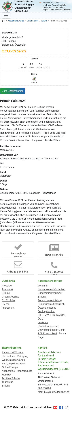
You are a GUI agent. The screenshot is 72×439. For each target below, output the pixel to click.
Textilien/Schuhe (11, 378)
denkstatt (43, 322)
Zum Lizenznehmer (12, 91)
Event (44, 20)
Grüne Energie (10, 367)
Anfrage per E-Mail (18, 271)
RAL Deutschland (47, 333)
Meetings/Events (16, 20)
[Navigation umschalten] (6, 15)
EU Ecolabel (8, 300)
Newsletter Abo (54, 254)
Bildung (6, 293)
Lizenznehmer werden (18, 255)
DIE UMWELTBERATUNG (52, 315)
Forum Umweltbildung (50, 300)
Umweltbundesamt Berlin (51, 330)
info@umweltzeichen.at (56, 392)
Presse (5, 304)
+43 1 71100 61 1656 (54, 273)
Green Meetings (10, 296)
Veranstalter (32, 20)
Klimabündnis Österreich (51, 304)
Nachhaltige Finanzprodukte (17, 371)
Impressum (8, 307)
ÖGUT (41, 318)
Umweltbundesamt (48, 326)
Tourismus (7, 289)
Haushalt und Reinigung (15, 356)
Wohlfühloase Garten (13, 360)
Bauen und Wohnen (12, 352)
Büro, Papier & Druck (13, 363)
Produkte (7, 285)
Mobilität (6, 374)
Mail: (40, 392)
